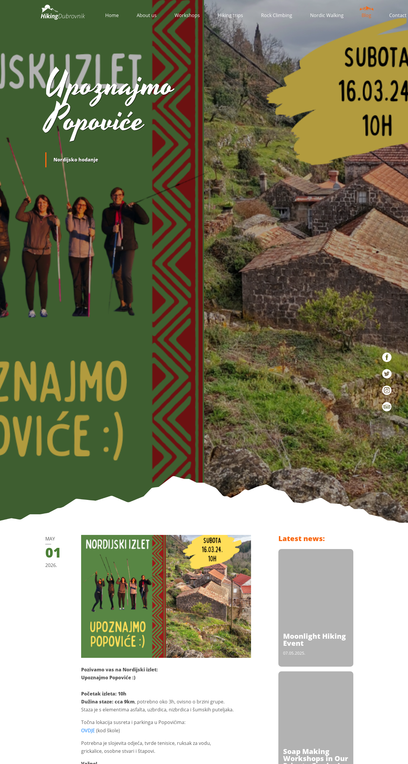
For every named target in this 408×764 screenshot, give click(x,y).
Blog (366, 14)
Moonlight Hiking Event (314, 639)
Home (112, 15)
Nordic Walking (327, 15)
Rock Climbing (276, 15)
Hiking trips (230, 15)
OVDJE (88, 730)
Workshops (187, 15)
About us (147, 15)
